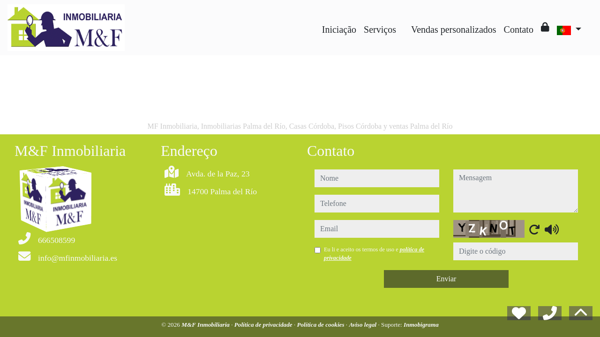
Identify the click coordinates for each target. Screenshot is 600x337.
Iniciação (339, 29)
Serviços (380, 29)
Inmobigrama (421, 324)
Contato (518, 29)
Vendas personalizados (453, 29)
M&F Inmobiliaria (206, 324)
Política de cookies (321, 324)
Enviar (446, 279)
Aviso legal (363, 324)
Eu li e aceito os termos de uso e (374, 253)
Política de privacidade (264, 324)
